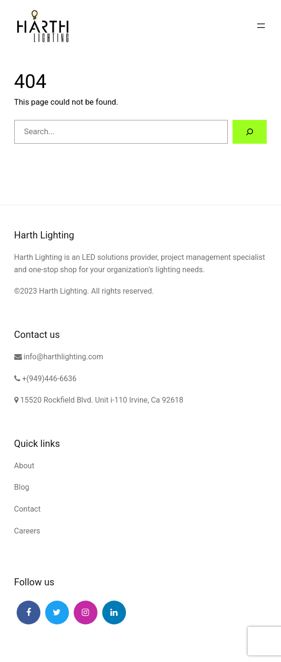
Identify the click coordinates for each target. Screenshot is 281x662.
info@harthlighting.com (58, 356)
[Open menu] (261, 25)
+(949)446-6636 (45, 378)
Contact (27, 509)
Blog (21, 487)
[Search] (250, 132)
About (24, 465)
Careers (27, 530)
